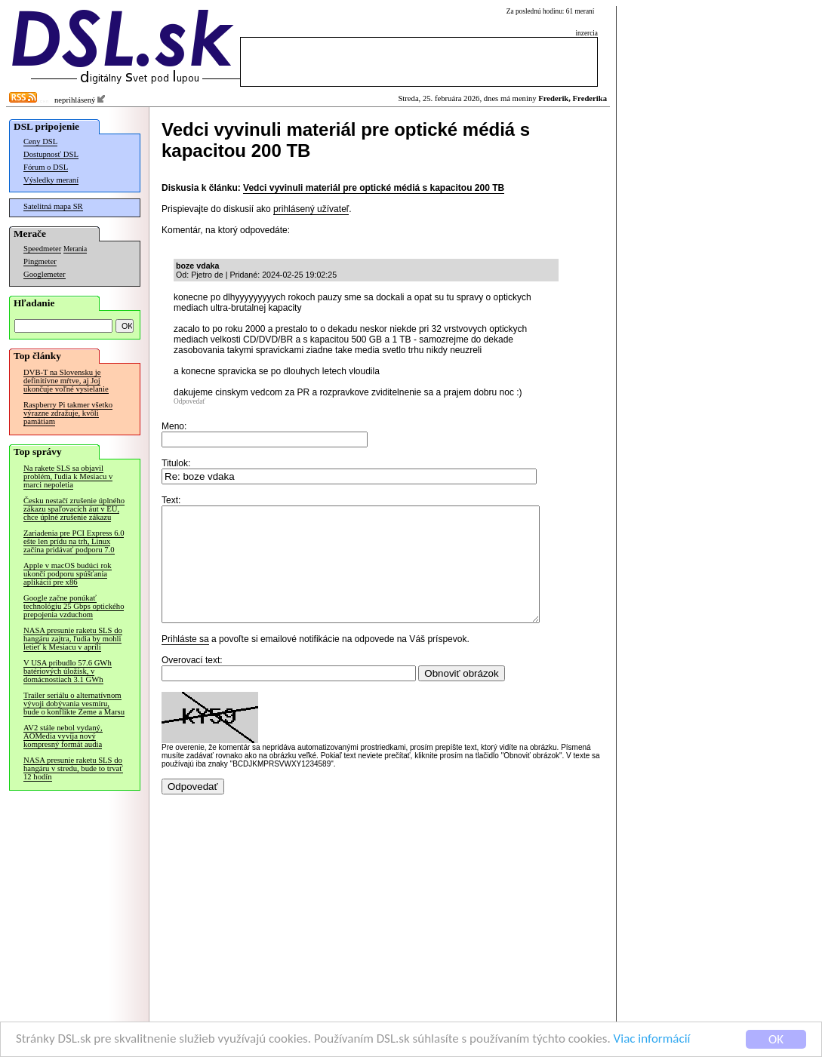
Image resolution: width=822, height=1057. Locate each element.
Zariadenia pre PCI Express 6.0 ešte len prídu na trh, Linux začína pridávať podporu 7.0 (73, 541)
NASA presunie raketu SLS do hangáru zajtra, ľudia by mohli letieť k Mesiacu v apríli (72, 638)
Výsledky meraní (51, 180)
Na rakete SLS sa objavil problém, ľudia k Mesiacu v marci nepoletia (67, 476)
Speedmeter (42, 248)
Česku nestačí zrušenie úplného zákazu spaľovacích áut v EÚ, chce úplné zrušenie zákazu (74, 508)
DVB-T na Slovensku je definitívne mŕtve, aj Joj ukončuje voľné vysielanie (66, 380)
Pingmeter (40, 261)
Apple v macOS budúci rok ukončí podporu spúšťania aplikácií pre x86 (67, 573)
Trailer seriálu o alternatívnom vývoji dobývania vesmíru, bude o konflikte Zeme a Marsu (74, 703)
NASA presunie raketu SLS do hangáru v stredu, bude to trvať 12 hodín (73, 768)
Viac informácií (652, 1039)
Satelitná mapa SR (53, 206)
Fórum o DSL (45, 167)
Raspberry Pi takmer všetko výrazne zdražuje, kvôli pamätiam (67, 413)
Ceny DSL (40, 141)
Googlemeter (44, 274)
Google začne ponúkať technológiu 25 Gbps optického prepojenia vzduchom (73, 606)
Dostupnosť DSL (51, 154)
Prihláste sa (185, 661)
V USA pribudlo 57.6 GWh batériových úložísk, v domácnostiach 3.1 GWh (67, 671)
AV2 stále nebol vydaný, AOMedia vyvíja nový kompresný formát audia (63, 736)
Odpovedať (189, 401)
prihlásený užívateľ (311, 209)
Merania (75, 249)
